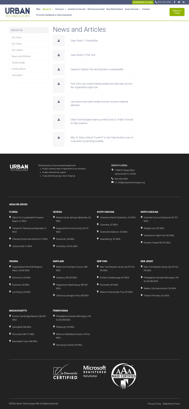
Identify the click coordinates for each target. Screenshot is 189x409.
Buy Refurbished (115, 9)
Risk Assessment (96, 9)
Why (38, 9)
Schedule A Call (143, 2)
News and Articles (21, 56)
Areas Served (132, 9)
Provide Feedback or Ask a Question (54, 15)
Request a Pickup (177, 12)
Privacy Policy (154, 404)
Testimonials (18, 62)
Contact (146, 9)
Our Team (17, 43)
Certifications (19, 68)
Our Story (17, 37)
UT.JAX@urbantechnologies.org (130, 182)
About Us (47, 9)
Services (60, 9)
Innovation (17, 75)
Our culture (17, 50)
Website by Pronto (171, 404)
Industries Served (76, 9)
